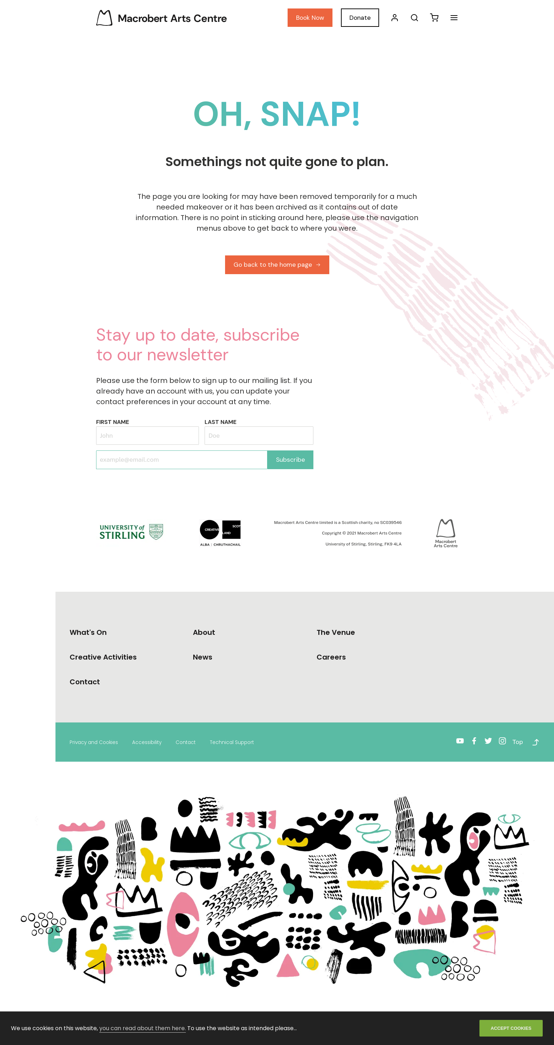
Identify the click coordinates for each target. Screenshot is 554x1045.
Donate (360, 18)
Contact (186, 742)
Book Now (310, 18)
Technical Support (232, 742)
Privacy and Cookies (94, 742)
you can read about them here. (142, 1028)
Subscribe (290, 460)
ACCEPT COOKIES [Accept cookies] (511, 1028)
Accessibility (146, 742)
